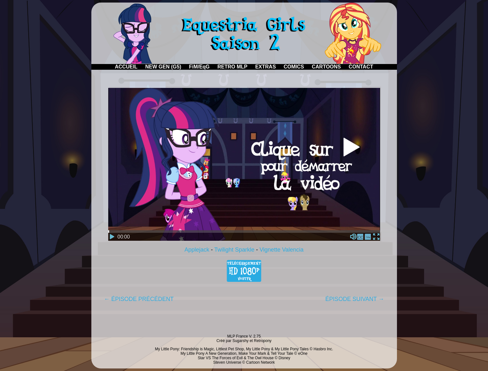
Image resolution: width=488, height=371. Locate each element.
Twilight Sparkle (234, 249)
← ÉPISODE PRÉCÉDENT (139, 299)
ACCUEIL (126, 66)
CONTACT (361, 66)
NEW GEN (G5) (163, 66)
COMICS (294, 66)
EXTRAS (265, 66)
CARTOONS (326, 66)
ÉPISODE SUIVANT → (354, 299)
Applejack (196, 249)
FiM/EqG (199, 66)
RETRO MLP (232, 66)
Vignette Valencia (281, 249)
